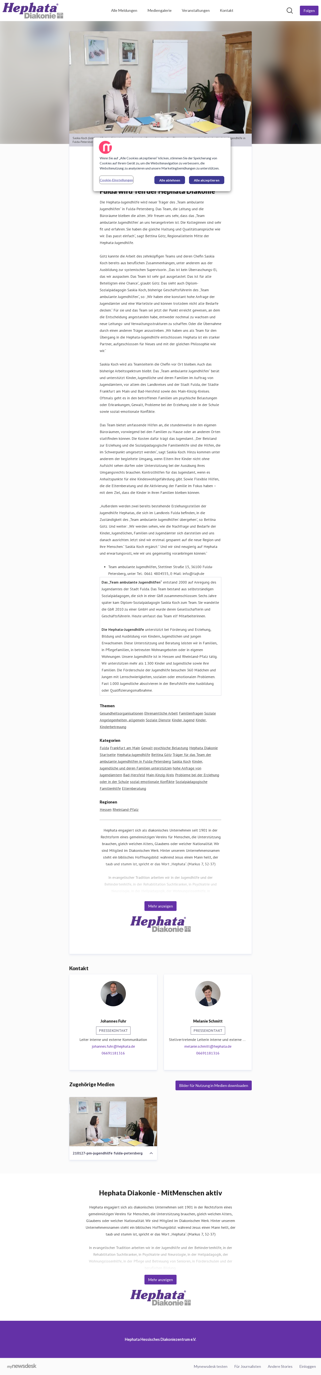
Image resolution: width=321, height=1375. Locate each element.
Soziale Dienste (158, 720)
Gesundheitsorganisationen (121, 713)
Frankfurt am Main (125, 747)
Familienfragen (191, 713)
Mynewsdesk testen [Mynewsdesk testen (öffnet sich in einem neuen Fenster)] (210, 1366)
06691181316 (113, 1053)
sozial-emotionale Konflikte (152, 781)
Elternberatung (134, 788)
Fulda (104, 747)
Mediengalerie (159, 10)
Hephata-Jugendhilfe (133, 754)
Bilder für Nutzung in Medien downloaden (213, 1085)
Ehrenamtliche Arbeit (161, 713)
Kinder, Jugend (183, 720)
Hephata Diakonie (203, 747)
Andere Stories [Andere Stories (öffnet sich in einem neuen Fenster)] (280, 1366)
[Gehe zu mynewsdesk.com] (22, 1366)
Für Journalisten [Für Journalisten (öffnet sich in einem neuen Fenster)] (247, 1366)
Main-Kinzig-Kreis (160, 774)
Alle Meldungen (124, 10)
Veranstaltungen (196, 10)
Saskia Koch (181, 761)
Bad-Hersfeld (134, 774)
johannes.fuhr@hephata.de (113, 1046)
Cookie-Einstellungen (116, 180)
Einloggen (307, 1366)
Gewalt (147, 747)
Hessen (106, 809)
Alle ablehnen (169, 180)
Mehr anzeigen (160, 906)
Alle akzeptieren (206, 180)
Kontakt (226, 10)
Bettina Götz (161, 754)
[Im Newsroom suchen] (289, 10)
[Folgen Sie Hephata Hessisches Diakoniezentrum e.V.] (309, 10)
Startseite (108, 754)
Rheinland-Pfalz (126, 809)
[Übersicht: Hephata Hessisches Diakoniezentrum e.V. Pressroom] (33, 11)
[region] (162, 164)
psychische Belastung (171, 747)
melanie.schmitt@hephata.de (207, 1046)
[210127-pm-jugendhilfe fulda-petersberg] (113, 1121)
